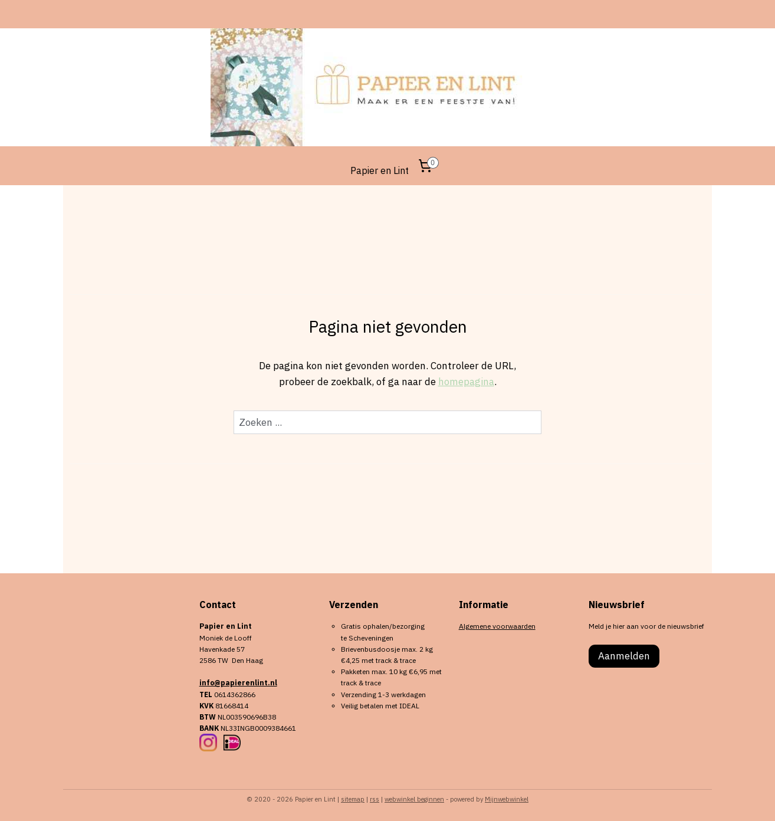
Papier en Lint (379, 170)
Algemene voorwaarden (497, 626)
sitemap (352, 799)
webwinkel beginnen (414, 799)
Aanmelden (624, 655)
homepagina (466, 381)
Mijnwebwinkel (506, 799)
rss (374, 799)
